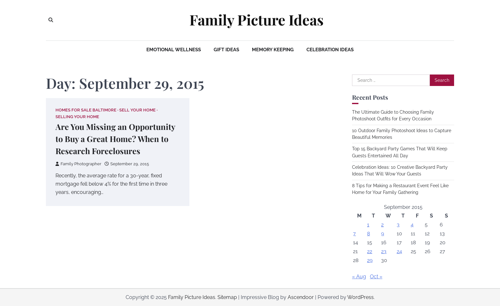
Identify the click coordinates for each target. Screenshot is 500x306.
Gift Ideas (226, 50)
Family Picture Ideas (256, 19)
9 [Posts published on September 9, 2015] (382, 234)
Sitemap (227, 297)
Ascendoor (301, 297)
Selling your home (77, 116)
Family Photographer (78, 163)
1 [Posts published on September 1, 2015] (368, 225)
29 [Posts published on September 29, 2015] (369, 260)
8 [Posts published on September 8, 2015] (368, 234)
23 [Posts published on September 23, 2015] (383, 251)
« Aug (359, 277)
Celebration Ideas (330, 50)
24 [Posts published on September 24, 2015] (399, 251)
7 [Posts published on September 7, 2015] (354, 234)
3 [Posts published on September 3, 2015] (398, 225)
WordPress (360, 297)
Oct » (376, 277)
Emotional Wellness (173, 50)
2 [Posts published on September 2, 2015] (382, 225)
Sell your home (137, 110)
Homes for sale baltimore (85, 110)
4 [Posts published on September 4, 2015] (412, 225)
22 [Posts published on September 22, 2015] (369, 251)
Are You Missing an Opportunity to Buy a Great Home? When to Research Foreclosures (115, 138)
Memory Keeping (273, 50)
